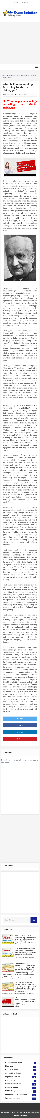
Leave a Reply (21, 94)
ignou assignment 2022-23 (16, 1094)
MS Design (24, 1115)
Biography (9, 1066)
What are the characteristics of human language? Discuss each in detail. (25, 1000)
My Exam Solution (19, 1112)
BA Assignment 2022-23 (14, 1063)
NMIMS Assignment (13, 1091)
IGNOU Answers (11, 1087)
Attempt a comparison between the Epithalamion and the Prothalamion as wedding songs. (25, 938)
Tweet (20, 718)
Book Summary (11, 1070)
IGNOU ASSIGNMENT (13, 1084)
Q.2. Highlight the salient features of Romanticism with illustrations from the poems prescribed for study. (25, 952)
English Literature (12, 1077)
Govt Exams (10, 1080)
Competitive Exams (13, 1073)
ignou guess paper (12, 1098)
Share (20, 725)
